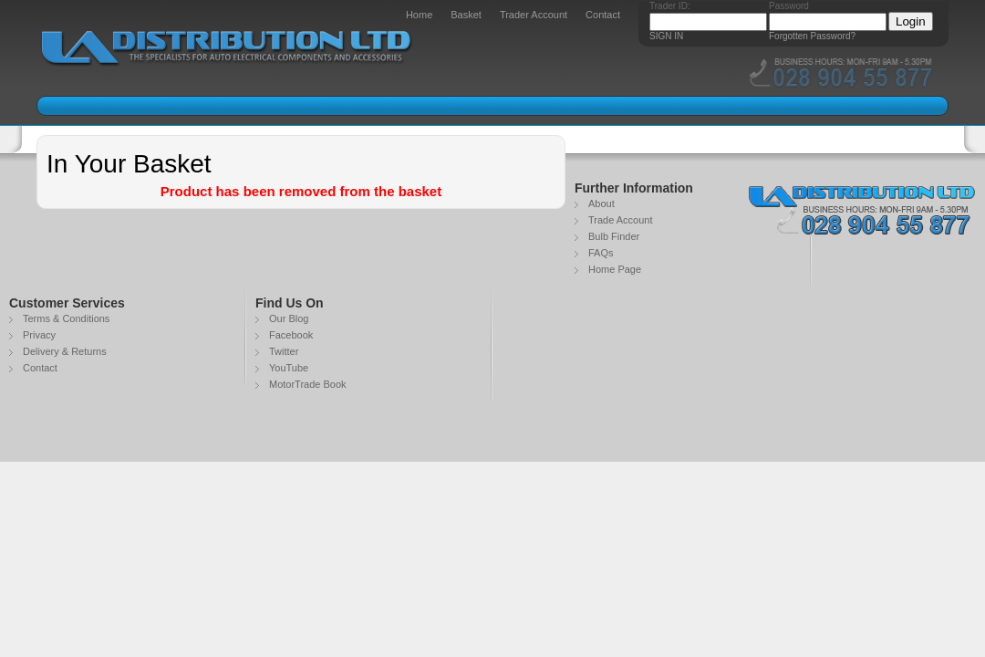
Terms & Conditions (66, 318)
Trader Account (533, 14)
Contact (603, 14)
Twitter (283, 351)
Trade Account (620, 219)
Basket (466, 14)
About (601, 203)
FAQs (601, 252)
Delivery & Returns (65, 351)
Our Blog (288, 318)
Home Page (614, 269)
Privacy (39, 334)
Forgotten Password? (812, 36)
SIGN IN (666, 36)
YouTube (288, 367)
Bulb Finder (613, 236)
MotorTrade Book (308, 384)
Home (419, 14)
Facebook (291, 334)
